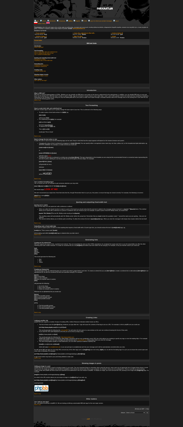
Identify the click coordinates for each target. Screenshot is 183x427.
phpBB (88, 419)
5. (78, 36)
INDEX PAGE (42, 23)
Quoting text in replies (40, 59)
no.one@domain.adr (54, 347)
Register (77, 21)
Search (43, 21)
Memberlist (52, 21)
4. (41, 36)
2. (84, 33)
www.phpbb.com (82, 340)
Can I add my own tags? (40, 80)
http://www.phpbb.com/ (67, 337)
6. (113, 36)
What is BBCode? (39, 47)
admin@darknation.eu (79, 28)
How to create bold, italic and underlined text (45, 52)
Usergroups (61, 21)
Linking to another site (40, 71)
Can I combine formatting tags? (42, 54)
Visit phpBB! (64, 330)
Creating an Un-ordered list (41, 65)
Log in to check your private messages (100, 21)
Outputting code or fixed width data (43, 60)
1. (40, 33)
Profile (84, 21)
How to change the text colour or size (44, 53)
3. (117, 33)
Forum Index (38, 40)
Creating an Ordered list (40, 66)
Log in (116, 21)
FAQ (37, 21)
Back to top (37, 100)
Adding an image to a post (41, 75)
